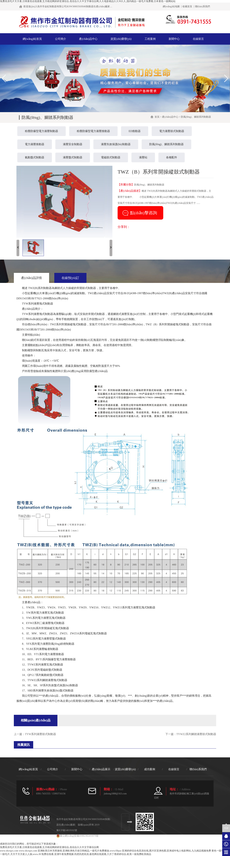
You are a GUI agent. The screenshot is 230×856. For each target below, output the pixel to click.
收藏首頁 (187, 6)
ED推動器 (135, 131)
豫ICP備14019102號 (66, 830)
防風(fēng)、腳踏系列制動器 (196, 117)
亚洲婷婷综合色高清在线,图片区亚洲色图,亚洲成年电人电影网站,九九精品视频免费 (166, 850)
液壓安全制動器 (72, 144)
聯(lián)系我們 (202, 6)
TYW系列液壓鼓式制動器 (40, 734)
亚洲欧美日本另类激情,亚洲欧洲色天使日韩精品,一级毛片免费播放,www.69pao (79, 850)
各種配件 (171, 157)
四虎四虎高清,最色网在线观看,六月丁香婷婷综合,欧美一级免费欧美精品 (112, 854)
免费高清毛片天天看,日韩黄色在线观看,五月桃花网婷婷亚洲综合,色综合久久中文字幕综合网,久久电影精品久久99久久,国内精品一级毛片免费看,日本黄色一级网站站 (88, 1)
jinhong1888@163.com (115, 793)
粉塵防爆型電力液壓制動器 (41, 131)
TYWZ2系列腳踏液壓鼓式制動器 (196, 734)
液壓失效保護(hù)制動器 (116, 144)
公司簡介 (60, 38)
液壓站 (143, 157)
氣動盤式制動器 (34, 157)
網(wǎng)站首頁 (32, 38)
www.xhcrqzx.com (9, 850)
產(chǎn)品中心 (88, 38)
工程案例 (150, 38)
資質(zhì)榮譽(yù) (121, 38)
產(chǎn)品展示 (101, 769)
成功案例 (149, 769)
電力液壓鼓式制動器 (171, 131)
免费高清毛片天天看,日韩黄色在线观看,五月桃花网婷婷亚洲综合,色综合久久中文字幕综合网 (49, 847)
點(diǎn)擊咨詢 (143, 213)
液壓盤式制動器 (72, 157)
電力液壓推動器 (34, 144)
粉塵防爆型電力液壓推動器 (93, 131)
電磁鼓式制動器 (110, 157)
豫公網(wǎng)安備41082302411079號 (77, 836)
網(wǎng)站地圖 (171, 6)
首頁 (157, 117)
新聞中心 (174, 38)
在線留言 (198, 38)
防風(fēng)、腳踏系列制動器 (166, 144)
